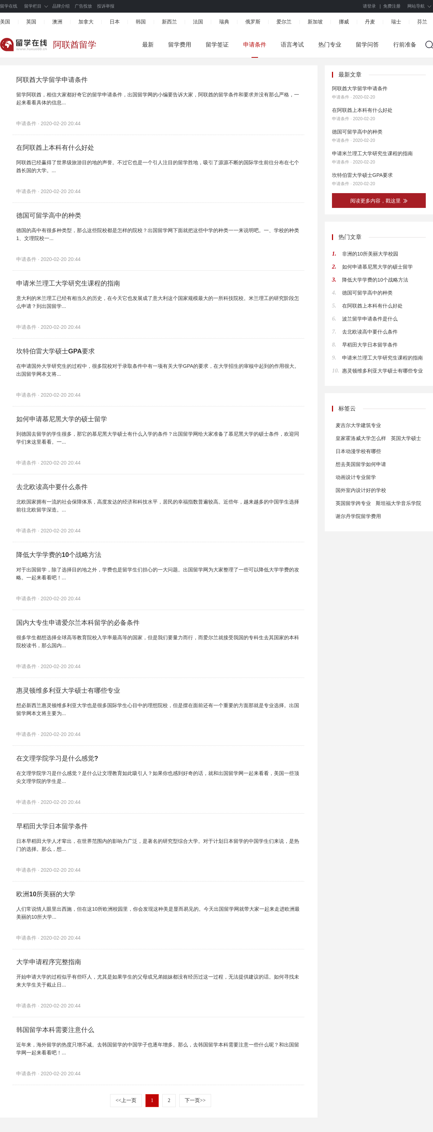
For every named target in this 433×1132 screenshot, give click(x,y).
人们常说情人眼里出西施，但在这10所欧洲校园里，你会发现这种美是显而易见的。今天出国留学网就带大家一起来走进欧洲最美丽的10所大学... (158, 913)
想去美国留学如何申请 (361, 464)
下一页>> (195, 1100)
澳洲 (57, 22)
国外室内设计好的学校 (361, 490)
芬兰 (422, 22)
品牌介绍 (61, 6)
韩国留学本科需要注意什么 (55, 1029)
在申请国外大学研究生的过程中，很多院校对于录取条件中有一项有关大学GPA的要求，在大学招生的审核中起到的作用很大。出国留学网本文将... (157, 370)
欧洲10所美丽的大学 (45, 894)
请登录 (369, 6)
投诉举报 (105, 6)
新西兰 (169, 22)
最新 (148, 45)
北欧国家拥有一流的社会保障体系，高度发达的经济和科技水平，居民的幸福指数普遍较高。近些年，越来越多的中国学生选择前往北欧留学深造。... (157, 506)
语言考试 (292, 45)
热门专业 (329, 45)
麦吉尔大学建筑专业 (358, 425)
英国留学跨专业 (353, 503)
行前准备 (404, 45)
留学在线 (8, 6)
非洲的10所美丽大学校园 (370, 254)
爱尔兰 (284, 22)
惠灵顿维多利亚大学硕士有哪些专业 (68, 690)
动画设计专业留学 (356, 477)
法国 (198, 22)
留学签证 (217, 45)
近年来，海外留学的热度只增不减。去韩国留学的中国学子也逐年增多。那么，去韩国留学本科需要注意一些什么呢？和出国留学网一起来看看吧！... (157, 1048)
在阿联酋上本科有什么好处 (55, 147)
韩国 (141, 22)
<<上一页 (125, 1100)
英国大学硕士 (406, 438)
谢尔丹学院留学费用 (358, 516)
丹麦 (370, 22)
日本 (115, 22)
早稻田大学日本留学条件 (52, 826)
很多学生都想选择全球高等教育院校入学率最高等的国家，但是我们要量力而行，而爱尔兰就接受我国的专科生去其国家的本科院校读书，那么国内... (157, 641)
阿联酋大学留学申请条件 (52, 79)
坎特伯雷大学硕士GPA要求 (55, 351)
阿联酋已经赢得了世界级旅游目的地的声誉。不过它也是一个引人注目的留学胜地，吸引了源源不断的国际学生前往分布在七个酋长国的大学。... (157, 166)
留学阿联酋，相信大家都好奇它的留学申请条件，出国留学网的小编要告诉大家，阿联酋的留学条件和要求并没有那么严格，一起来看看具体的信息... (157, 98)
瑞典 (224, 22)
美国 (5, 22)
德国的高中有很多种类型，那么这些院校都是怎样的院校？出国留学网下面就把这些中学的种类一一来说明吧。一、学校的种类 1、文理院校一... (158, 234)
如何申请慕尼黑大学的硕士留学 (61, 419)
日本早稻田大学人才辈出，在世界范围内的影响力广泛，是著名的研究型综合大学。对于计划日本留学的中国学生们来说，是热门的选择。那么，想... (157, 845)
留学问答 (367, 45)
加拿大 (85, 22)
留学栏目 (32, 6)
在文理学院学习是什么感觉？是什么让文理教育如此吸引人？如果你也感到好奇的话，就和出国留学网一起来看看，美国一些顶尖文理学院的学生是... (157, 777)
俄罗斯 (253, 22)
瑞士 (396, 22)
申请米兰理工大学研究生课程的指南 (68, 283)
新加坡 (315, 22)
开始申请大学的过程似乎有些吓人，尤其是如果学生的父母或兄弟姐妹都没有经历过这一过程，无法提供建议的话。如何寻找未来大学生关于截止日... (157, 981)
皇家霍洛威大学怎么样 (361, 438)
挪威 (344, 22)
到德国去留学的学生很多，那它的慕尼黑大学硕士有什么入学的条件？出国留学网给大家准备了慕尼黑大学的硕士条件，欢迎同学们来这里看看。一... (157, 438)
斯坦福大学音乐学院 (398, 503)
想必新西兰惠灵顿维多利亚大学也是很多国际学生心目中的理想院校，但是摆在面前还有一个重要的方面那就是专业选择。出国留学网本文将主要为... (157, 709)
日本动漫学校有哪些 (358, 451)
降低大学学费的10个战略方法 (58, 554)
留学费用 (179, 45)
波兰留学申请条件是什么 (370, 319)
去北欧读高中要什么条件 (52, 487)
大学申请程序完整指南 (48, 962)
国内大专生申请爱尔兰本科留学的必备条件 (78, 622)
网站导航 (416, 6)
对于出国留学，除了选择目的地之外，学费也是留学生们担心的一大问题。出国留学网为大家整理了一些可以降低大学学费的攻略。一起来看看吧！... (157, 573)
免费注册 (392, 6)
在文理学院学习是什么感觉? (57, 758)
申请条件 (254, 45)
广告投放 (83, 6)
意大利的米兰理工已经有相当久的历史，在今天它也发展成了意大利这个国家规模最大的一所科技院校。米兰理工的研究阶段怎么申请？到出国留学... (157, 302)
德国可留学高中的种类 (48, 215)
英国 (31, 22)
